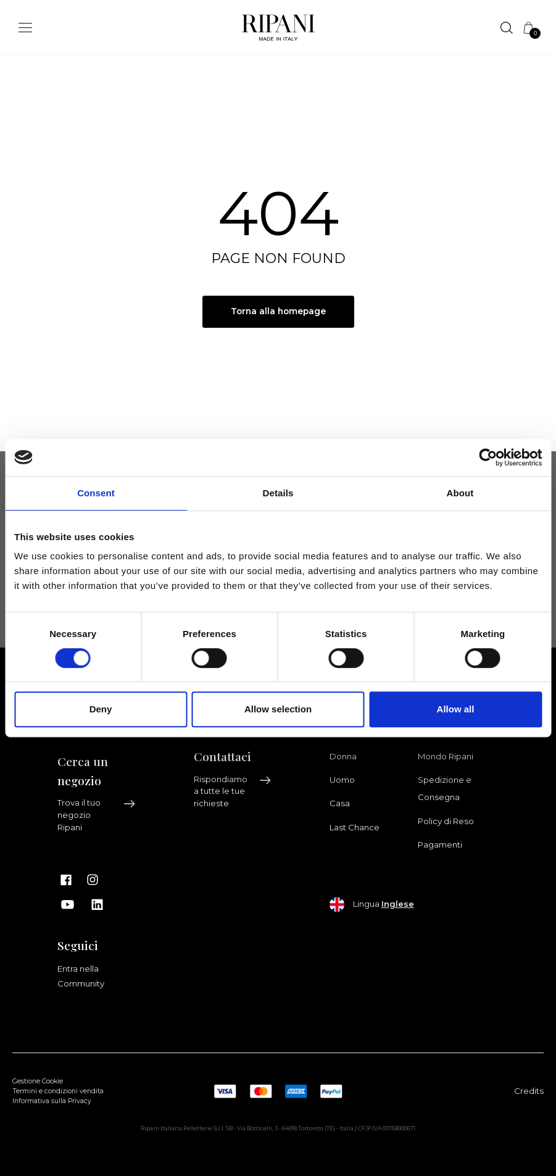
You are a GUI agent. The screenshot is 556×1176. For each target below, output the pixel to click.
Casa (340, 804)
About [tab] (460, 493)
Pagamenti (440, 845)
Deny (100, 709)
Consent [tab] (96, 493)
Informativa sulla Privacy (51, 1101)
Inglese (397, 904)
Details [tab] (278, 493)
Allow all (456, 709)
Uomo (342, 780)
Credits (529, 1091)
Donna (343, 756)
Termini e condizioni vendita (58, 1092)
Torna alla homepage (278, 311)
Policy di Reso (446, 821)
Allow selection (278, 709)
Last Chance (355, 827)
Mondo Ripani (445, 756)
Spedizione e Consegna (444, 788)
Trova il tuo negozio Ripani (96, 815)
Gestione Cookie (37, 1082)
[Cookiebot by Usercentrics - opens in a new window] (488, 457)
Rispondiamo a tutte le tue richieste (233, 791)
